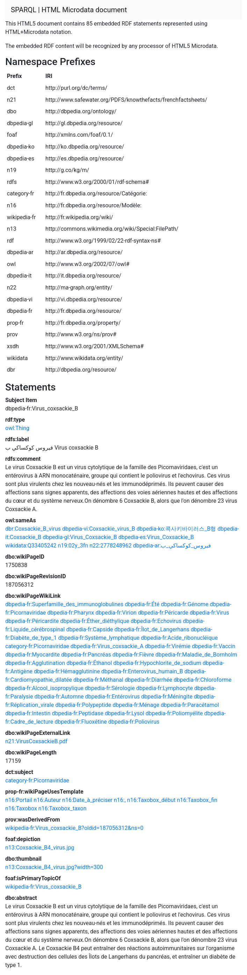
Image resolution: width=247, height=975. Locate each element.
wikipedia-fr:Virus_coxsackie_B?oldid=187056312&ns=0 (74, 828)
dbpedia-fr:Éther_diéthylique (94, 621)
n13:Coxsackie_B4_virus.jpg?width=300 (54, 867)
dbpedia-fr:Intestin (28, 713)
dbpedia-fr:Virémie (168, 646)
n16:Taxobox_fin (197, 800)
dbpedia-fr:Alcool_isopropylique (44, 688)
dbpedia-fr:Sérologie (110, 688)
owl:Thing (17, 428)
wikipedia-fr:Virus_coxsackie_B (43, 886)
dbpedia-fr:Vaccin (213, 646)
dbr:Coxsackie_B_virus (33, 528)
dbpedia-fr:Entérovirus (112, 696)
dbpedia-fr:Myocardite (32, 654)
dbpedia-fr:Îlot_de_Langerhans (152, 629)
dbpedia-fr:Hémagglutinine (67, 671)
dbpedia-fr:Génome (184, 604)
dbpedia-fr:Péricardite (32, 621)
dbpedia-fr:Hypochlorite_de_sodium (157, 663)
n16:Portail (18, 800)
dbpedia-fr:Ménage (135, 705)
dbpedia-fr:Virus (209, 612)
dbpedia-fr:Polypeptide (83, 705)
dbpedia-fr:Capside (89, 629)
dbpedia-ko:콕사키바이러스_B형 (176, 528)
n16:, (120, 800)
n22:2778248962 (110, 545)
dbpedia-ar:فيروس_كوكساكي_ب (172, 545)
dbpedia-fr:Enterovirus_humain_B (142, 671)
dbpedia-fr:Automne (58, 696)
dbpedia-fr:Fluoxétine (81, 721)
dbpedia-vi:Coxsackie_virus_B (98, 528)
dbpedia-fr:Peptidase (77, 713)
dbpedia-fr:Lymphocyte (164, 688)
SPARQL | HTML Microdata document (69, 10)
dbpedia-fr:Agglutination (35, 663)
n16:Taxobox (21, 808)
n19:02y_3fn (73, 545)
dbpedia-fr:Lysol (124, 713)
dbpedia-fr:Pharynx (70, 612)
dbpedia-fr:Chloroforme (203, 679)
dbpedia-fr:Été (142, 604)
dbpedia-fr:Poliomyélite (174, 713)
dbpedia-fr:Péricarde (163, 612)
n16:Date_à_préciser (87, 800)
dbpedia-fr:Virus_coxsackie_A (107, 646)
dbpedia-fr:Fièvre (133, 654)
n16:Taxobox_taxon (62, 808)
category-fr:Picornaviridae (37, 646)
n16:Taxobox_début (151, 800)
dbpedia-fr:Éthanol (89, 663)
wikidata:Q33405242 (30, 545)
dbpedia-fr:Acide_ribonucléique (179, 638)
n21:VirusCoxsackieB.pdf (36, 741)
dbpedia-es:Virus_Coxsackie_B (156, 537)
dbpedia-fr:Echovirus (156, 621)
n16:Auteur (47, 800)
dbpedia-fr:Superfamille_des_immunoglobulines (64, 604)
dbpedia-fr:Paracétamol (190, 705)
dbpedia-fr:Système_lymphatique (99, 638)
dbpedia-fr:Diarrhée (148, 679)
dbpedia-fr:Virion (116, 612)
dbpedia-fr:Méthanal (98, 679)
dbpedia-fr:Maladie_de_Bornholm (196, 654)
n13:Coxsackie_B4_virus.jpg (39, 847)
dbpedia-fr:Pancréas (86, 654)
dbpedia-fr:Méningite (166, 696)
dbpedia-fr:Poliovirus (133, 721)
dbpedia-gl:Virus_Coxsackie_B (80, 537)
